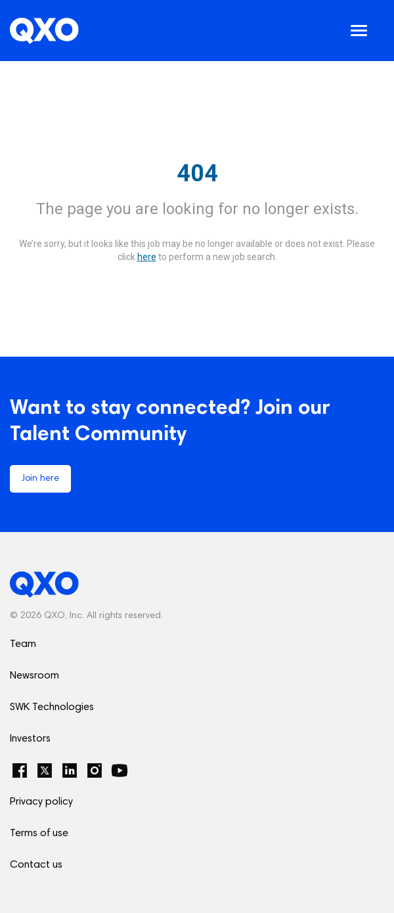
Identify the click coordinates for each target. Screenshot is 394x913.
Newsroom (34, 676)
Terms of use (39, 833)
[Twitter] (45, 770)
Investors (30, 739)
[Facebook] (20, 770)
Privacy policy (41, 802)
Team (23, 644)
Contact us (36, 865)
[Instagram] (94, 770)
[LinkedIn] (69, 770)
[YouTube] (119, 770)
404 (197, 173)
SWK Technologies (52, 707)
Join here (40, 478)
